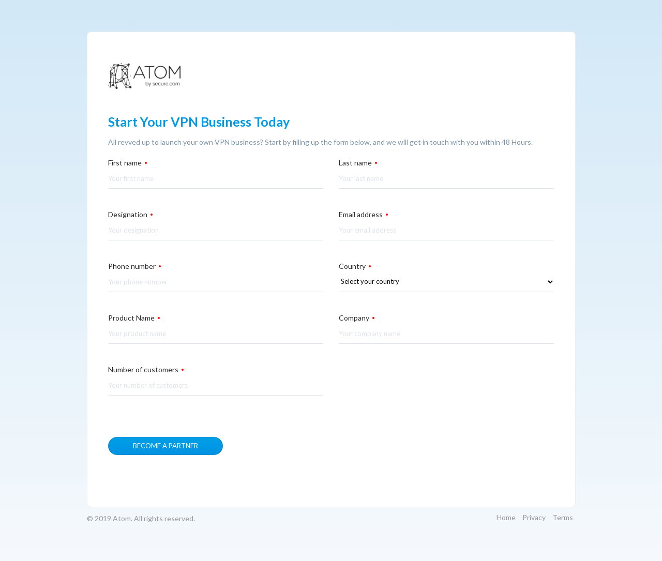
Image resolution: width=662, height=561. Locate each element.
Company (356, 317)
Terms (562, 517)
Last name (358, 162)
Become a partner (165, 446)
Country (355, 266)
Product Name (134, 317)
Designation (130, 214)
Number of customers (146, 369)
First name (127, 162)
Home (506, 517)
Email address (363, 214)
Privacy (534, 517)
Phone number (134, 266)
